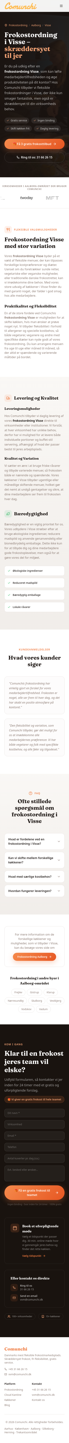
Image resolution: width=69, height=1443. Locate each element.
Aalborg (36, 25)
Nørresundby (16, 1000)
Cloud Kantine (12, 1394)
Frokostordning (18, 25)
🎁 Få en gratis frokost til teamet (36, 1192)
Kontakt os (38, 1400)
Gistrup (34, 992)
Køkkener (10, 1400)
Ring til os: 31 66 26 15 (34, 157)
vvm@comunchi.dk (17, 1374)
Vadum (43, 1009)
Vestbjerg (55, 1000)
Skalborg (36, 1000)
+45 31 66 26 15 (15, 1369)
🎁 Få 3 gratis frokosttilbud (34, 144)
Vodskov (26, 1009)
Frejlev (18, 992)
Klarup (51, 992)
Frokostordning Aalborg (34, 956)
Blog (7, 1405)
